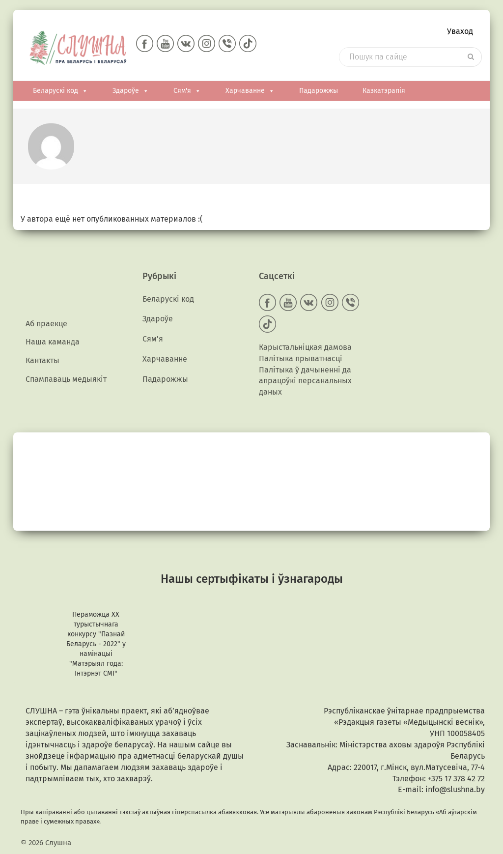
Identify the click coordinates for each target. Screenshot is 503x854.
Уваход (460, 32)
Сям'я (187, 91)
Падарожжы (318, 91)
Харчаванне (250, 91)
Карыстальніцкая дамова (305, 347)
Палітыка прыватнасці (300, 359)
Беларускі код (60, 91)
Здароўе (130, 91)
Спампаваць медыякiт (66, 381)
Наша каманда (53, 343)
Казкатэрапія (384, 91)
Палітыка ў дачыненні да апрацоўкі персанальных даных (305, 382)
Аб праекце (46, 324)
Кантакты (42, 362)
